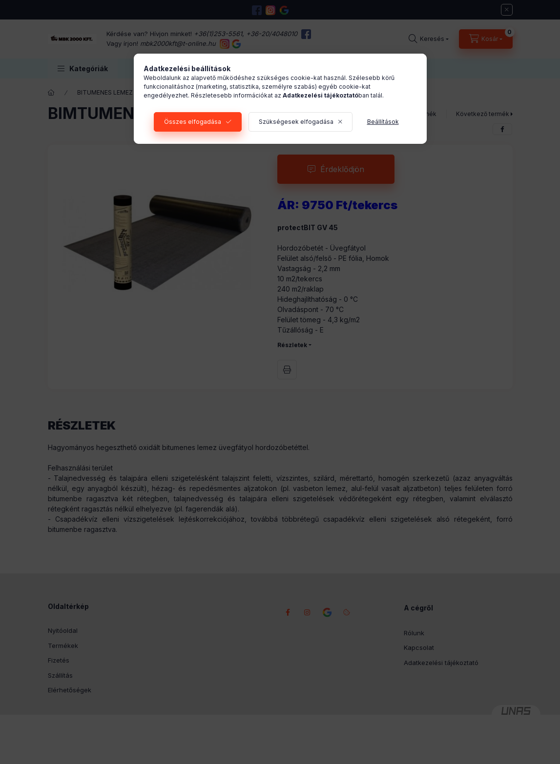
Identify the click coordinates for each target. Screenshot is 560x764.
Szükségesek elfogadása (296, 121)
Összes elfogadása (192, 121)
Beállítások (383, 121)
